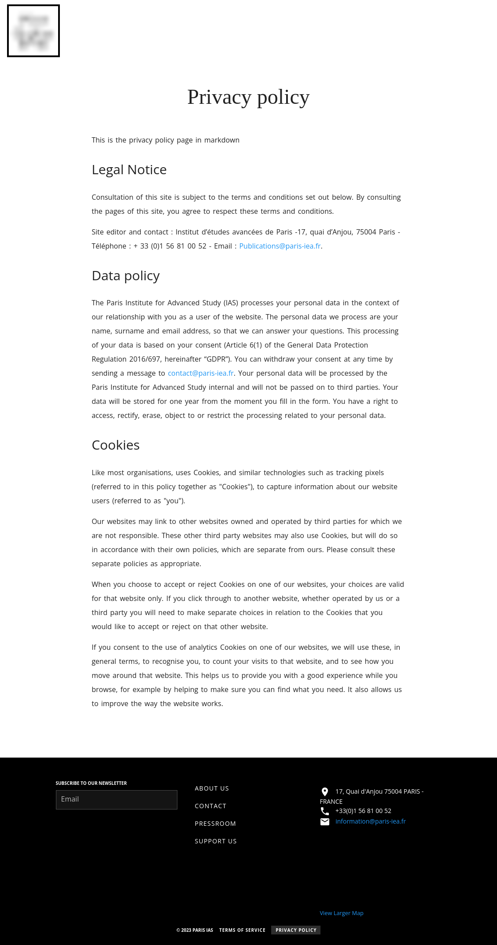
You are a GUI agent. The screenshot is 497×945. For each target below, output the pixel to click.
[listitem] (248, 788)
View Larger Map (341, 913)
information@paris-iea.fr (370, 821)
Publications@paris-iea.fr (279, 246)
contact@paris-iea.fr (200, 373)
